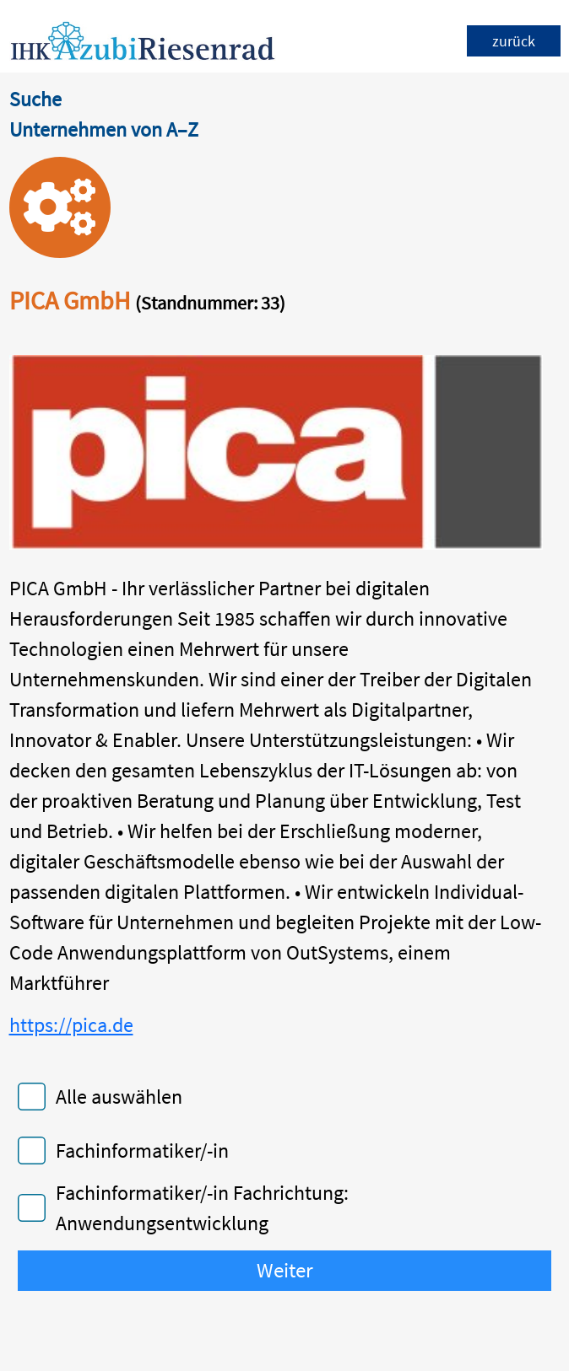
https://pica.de (71, 1025)
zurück (513, 41)
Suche (35, 99)
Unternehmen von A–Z (103, 129)
